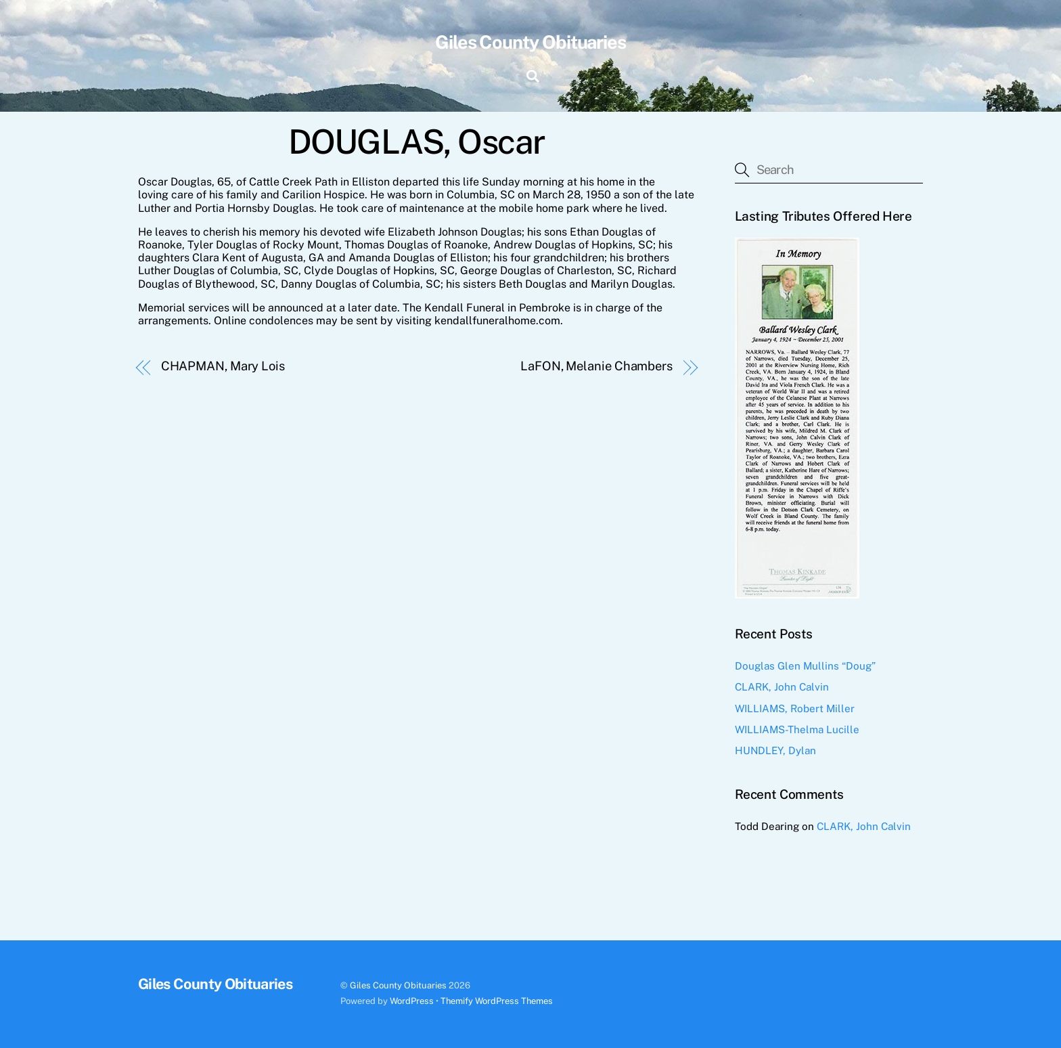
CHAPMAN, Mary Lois (223, 365)
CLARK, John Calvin (782, 687)
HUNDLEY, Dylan (775, 750)
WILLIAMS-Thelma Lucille (797, 729)
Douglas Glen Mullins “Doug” (805, 666)
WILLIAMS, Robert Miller (795, 708)
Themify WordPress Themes (497, 1001)
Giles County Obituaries (398, 985)
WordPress (412, 1001)
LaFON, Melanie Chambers (596, 365)
